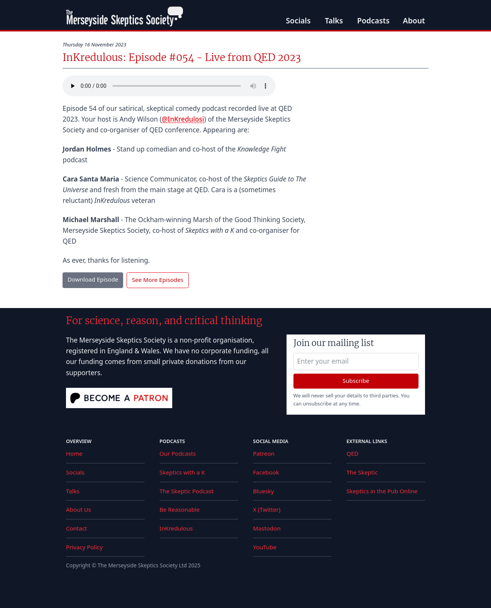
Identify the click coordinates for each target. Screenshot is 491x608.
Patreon (264, 453)
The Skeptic (361, 472)
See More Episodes (157, 279)
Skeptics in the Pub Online (381, 491)
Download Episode (93, 279)
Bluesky (263, 491)
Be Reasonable (180, 509)
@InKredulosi (182, 119)
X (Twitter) (267, 509)
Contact (76, 528)
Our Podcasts (178, 453)
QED (352, 453)
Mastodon (267, 528)
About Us (78, 509)
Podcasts (373, 20)
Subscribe (356, 380)
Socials (298, 20)
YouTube (265, 547)
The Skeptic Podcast (187, 491)
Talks (334, 20)
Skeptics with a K (182, 472)
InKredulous (176, 528)
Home (74, 453)
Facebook (266, 472)
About (414, 20)
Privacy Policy (84, 547)
